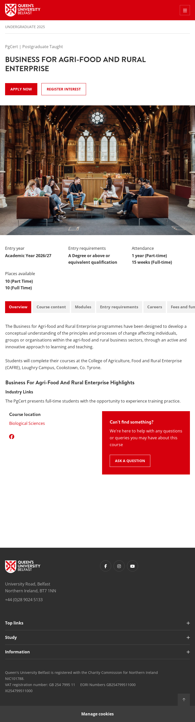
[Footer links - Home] (22, 566)
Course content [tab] (51, 306)
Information (17, 652)
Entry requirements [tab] (119, 306)
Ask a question (130, 460)
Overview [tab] (18, 306)
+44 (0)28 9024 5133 (24, 599)
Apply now (21, 89)
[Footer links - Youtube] (132, 566)
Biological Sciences (27, 423)
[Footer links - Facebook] (105, 566)
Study (11, 637)
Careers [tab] (154, 306)
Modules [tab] (83, 306)
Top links (14, 623)
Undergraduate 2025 (25, 26)
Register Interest (64, 89)
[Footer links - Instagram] (119, 566)
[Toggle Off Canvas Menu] (185, 10)
